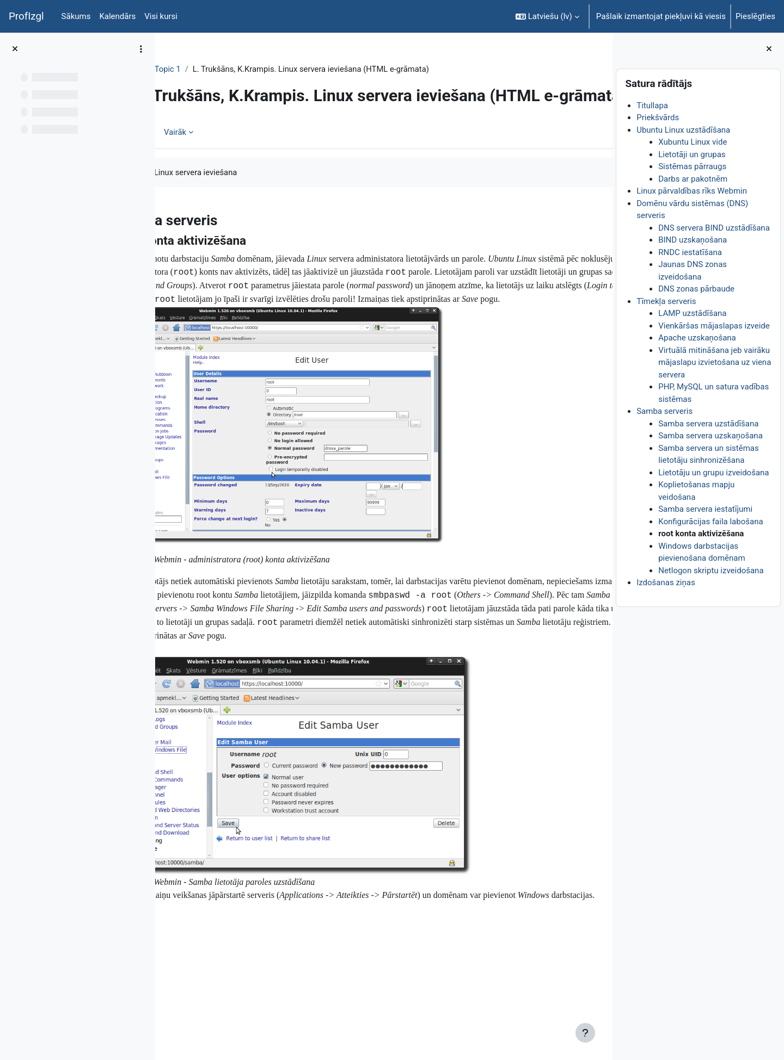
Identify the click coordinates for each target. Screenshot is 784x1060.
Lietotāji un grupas (691, 154)
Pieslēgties (755, 16)
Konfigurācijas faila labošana (710, 521)
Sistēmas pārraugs (692, 166)
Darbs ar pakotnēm (692, 179)
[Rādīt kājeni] (585, 1033)
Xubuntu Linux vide (692, 142)
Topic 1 (237, 69)
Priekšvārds (657, 117)
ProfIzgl (26, 16)
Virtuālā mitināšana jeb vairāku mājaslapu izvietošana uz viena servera (714, 362)
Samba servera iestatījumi (705, 509)
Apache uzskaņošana (697, 338)
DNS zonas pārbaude (696, 289)
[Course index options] (141, 49)
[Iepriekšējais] (167, 256)
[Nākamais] (600, 256)
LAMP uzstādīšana (692, 313)
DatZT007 (194, 69)
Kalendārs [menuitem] (117, 16)
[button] (547, 16)
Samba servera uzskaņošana (710, 436)
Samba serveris (664, 411)
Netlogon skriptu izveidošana (710, 570)
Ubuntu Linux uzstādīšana (683, 130)
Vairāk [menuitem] (245, 171)
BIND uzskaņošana (692, 240)
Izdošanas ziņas (665, 582)
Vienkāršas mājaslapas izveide (714, 326)
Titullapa (652, 105)
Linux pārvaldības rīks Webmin (691, 191)
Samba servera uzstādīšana (708, 424)
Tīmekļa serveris (666, 301)
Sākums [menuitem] (76, 16)
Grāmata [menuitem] (201, 171)
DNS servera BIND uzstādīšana (714, 228)
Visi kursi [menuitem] (160, 16)
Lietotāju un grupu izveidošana (713, 473)
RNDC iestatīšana (690, 252)
